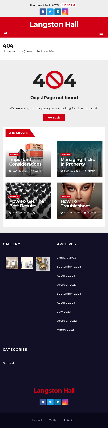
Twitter (53, 420)
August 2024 (66, 275)
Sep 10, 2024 (72, 171)
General (14, 155)
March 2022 (65, 329)
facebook (37, 420)
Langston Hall (54, 24)
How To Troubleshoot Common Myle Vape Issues (76, 208)
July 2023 (64, 311)
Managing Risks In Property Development (78, 164)
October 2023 (67, 284)
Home (7, 51)
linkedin (68, 420)
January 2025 (67, 257)
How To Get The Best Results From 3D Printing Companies (27, 208)
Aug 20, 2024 (21, 212)
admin (37, 171)
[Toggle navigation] (101, 33)
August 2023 (66, 302)
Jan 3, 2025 (20, 171)
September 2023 (69, 293)
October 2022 (67, 320)
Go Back (54, 117)
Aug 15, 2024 (72, 212)
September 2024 (69, 266)
